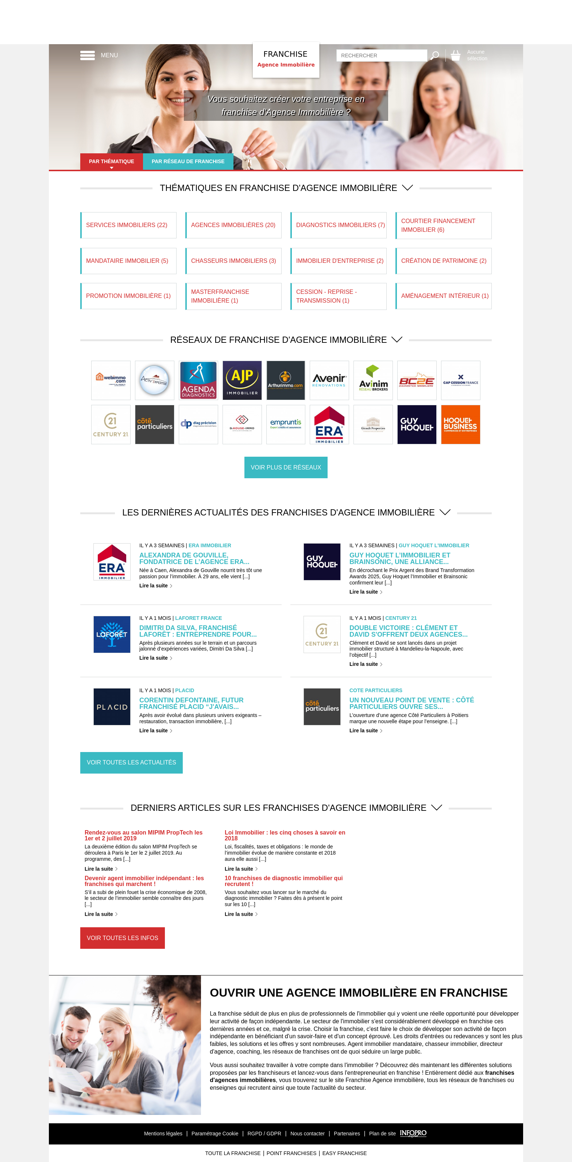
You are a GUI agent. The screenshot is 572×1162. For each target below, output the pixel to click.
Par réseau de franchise (188, 161)
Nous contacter (307, 1133)
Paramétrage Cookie (215, 1133)
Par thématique (111, 161)
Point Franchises (292, 1153)
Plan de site (382, 1133)
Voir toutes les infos (122, 938)
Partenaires (347, 1133)
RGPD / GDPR (264, 1133)
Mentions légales (163, 1133)
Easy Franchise (344, 1153)
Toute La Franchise (232, 1153)
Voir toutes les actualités (131, 762)
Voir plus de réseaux (286, 467)
